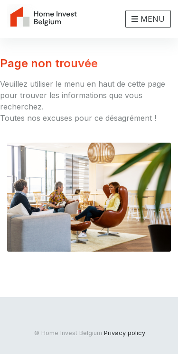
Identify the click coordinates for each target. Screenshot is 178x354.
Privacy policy (124, 332)
